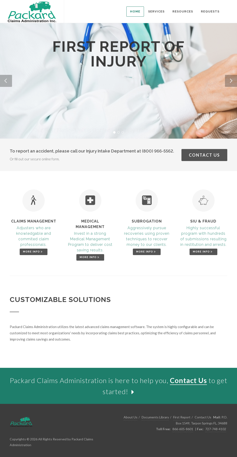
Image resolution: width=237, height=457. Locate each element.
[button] (6, 81)
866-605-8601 (182, 429)
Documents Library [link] (155, 417)
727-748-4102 (215, 429)
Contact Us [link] (204, 155)
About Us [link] (130, 417)
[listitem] (135, 11)
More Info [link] (33, 251)
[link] (32, 11)
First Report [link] (181, 417)
